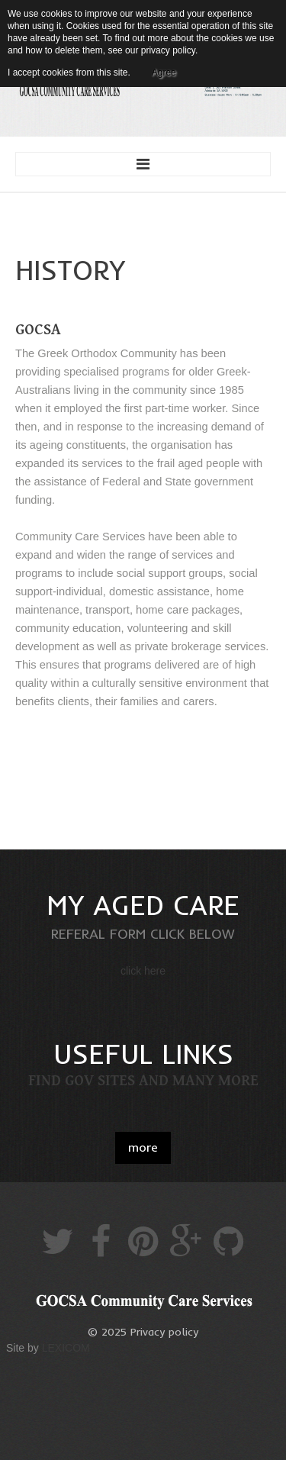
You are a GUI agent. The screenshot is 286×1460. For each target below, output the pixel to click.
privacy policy (168, 50)
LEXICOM (66, 1348)
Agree (164, 72)
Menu (143, 164)
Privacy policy (164, 1332)
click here (143, 971)
